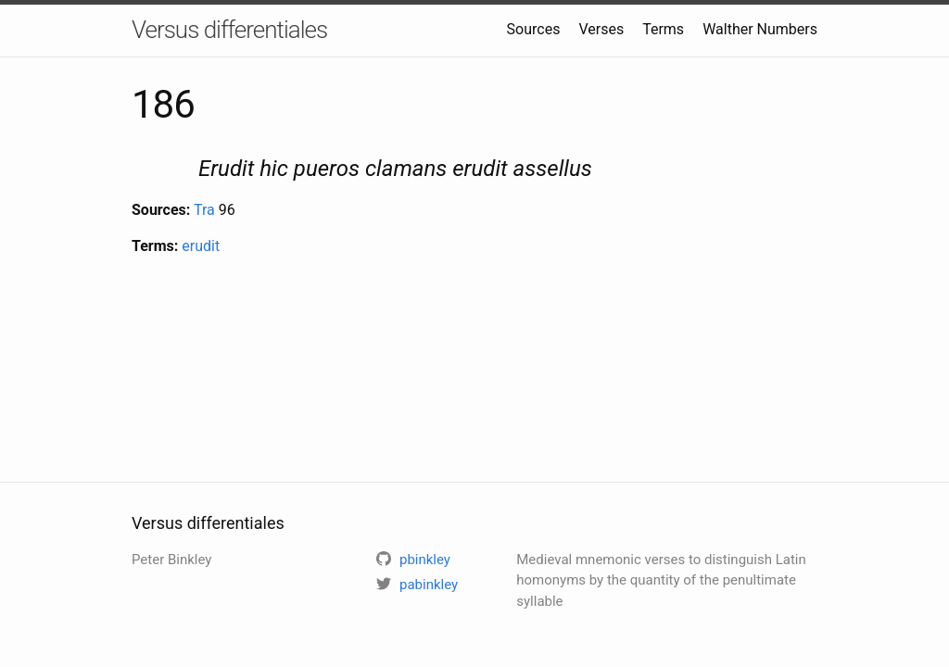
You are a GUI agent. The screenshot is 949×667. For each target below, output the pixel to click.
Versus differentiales (229, 30)
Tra (204, 210)
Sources (534, 29)
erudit (201, 246)
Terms (663, 29)
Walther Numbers (759, 29)
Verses (601, 29)
